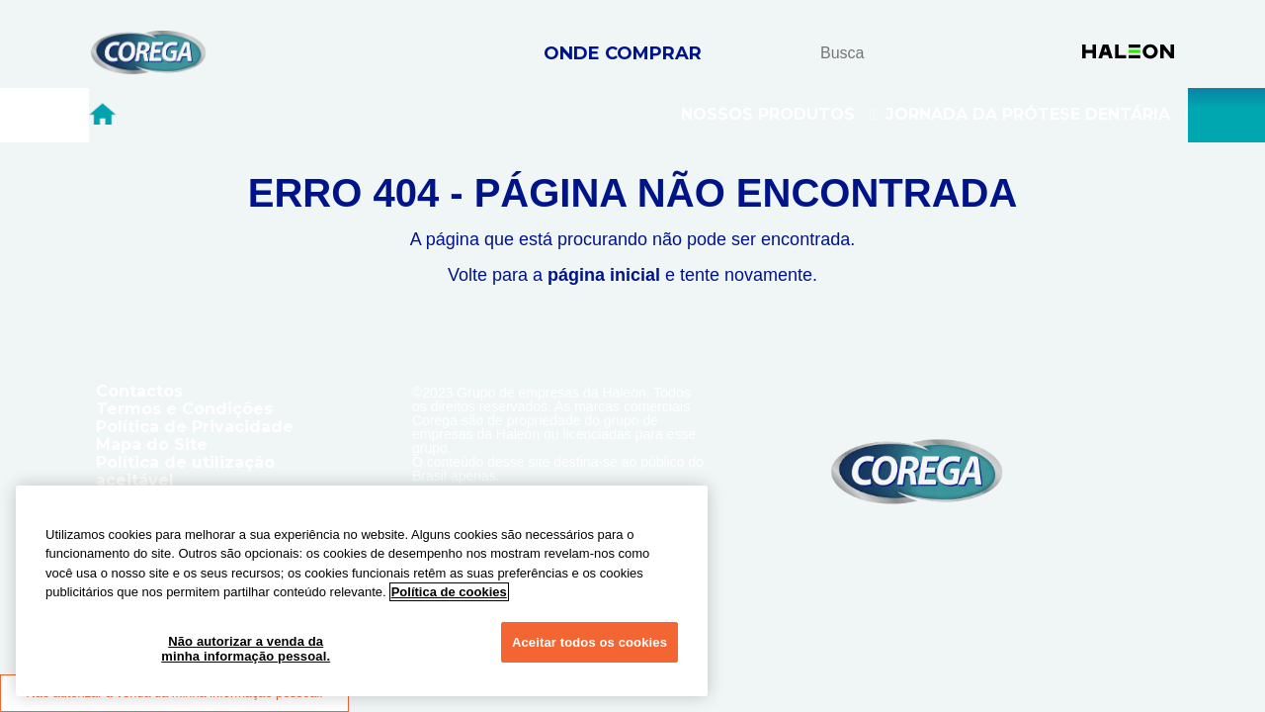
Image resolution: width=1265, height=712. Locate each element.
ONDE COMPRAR (623, 53)
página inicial (604, 275)
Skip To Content (48, 40)
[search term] (900, 52)
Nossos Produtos (778, 115)
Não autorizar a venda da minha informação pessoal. (245, 649)
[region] (362, 591)
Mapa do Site (152, 444)
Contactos (139, 391)
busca (962, 51)
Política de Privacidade (195, 426)
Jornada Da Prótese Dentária (1038, 115)
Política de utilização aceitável (185, 471)
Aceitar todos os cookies (589, 642)
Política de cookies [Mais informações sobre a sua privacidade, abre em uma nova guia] (449, 591)
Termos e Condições (184, 409)
